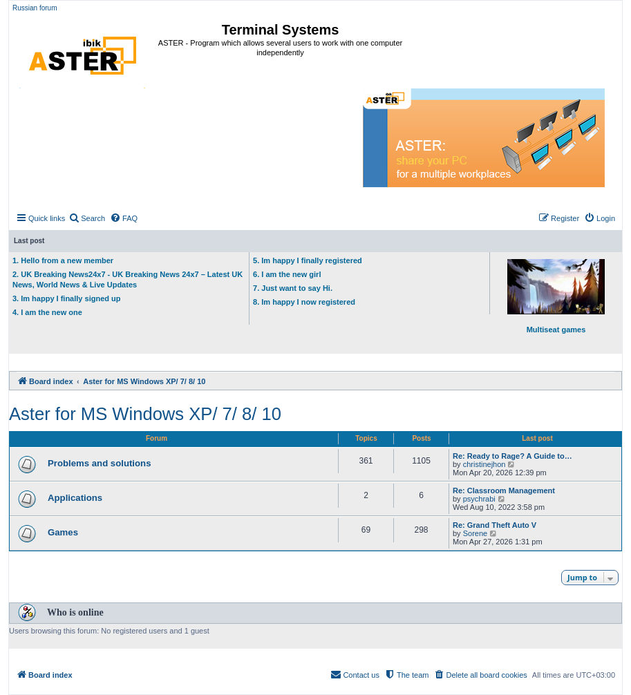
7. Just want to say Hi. (292, 288)
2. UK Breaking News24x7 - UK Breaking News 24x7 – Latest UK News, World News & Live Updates (127, 279)
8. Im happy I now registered (304, 302)
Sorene (475, 533)
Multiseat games (556, 296)
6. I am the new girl (287, 274)
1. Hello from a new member (62, 260)
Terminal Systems (280, 29)
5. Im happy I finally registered (307, 260)
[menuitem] (86, 218)
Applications (75, 498)
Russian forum (34, 8)
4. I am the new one (47, 312)
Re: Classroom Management (504, 490)
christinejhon (484, 464)
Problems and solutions (99, 463)
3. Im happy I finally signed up (66, 298)
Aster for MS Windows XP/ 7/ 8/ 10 (145, 413)
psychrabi (479, 499)
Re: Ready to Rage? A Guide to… (512, 456)
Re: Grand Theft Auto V (494, 525)
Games (63, 532)
